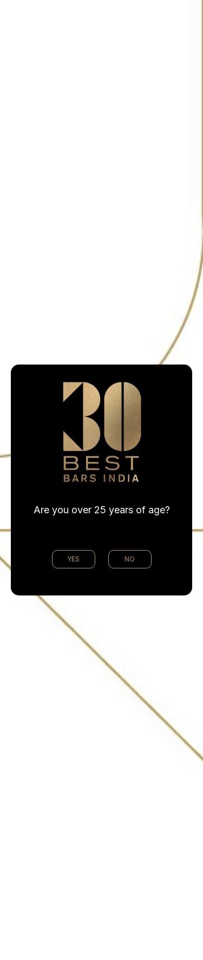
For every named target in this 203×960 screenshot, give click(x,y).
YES (73, 559)
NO (130, 559)
